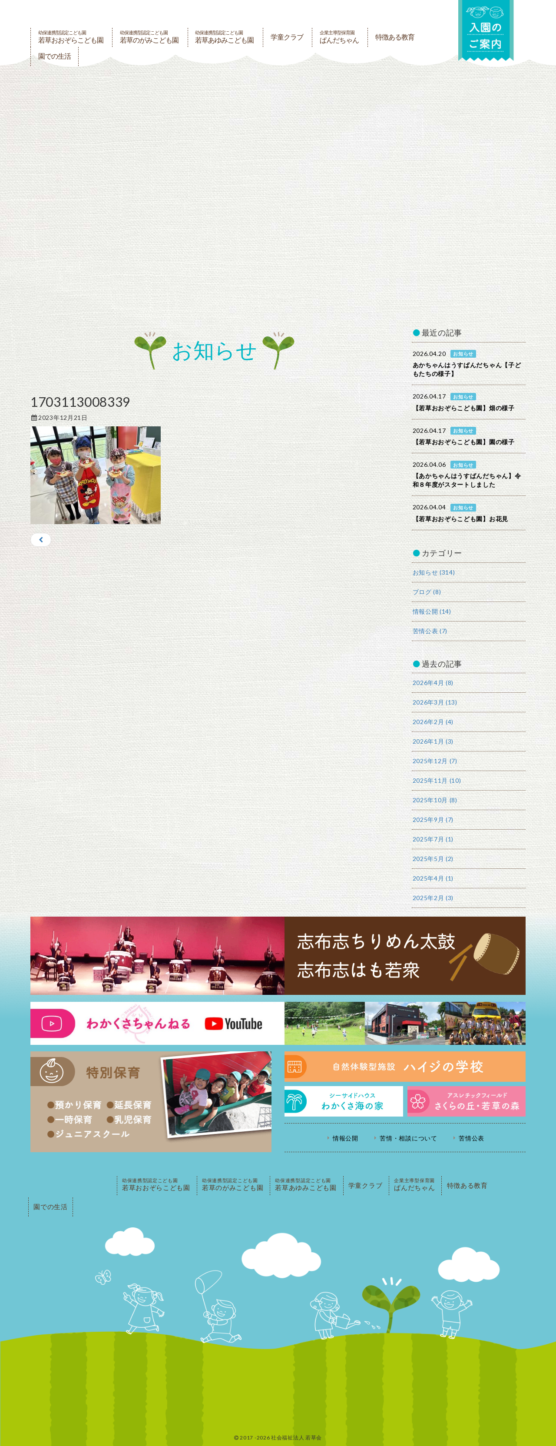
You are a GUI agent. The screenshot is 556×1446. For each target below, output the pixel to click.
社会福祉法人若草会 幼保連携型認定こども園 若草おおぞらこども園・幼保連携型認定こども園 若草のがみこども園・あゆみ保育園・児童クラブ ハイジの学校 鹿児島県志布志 (232, 14)
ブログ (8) (427, 591)
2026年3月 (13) (435, 702)
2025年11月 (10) (437, 780)
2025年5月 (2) (433, 858)
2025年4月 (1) (433, 878)
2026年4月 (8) (433, 682)
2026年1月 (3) (433, 741)
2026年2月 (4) (433, 721)
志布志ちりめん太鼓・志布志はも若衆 (278, 956)
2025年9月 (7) (433, 819)
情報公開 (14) (432, 611)
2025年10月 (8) (435, 800)
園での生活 (54, 56)
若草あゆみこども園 (224, 37)
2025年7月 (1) (433, 839)
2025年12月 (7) (435, 761)
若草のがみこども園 (149, 37)
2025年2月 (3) (433, 897)
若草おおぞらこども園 (70, 37)
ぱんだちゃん (339, 37)
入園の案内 (485, 31)
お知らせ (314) (434, 572)
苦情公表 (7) (430, 631)
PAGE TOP (71, 1185)
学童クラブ (287, 37)
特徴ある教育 (394, 37)
